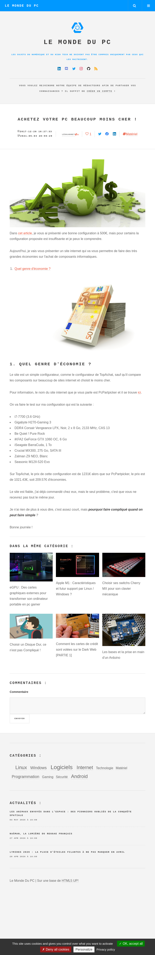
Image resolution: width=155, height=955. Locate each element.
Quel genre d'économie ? (32, 268)
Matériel (131, 134)
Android (79, 776)
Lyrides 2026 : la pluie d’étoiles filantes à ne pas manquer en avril (67, 852)
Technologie (104, 768)
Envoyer (20, 718)
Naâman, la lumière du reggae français (41, 833)
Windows (38, 767)
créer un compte (99, 91)
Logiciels (62, 767)
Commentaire (19, 691)
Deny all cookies (55, 949)
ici (139, 392)
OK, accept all (131, 943)
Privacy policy (105, 949)
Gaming (47, 777)
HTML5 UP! (70, 880)
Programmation (25, 776)
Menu (148, 5)
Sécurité (62, 777)
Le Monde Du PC (22, 6)
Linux (21, 767)
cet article (25, 233)
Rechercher (134, 5)
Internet (84, 767)
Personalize (83, 949)
